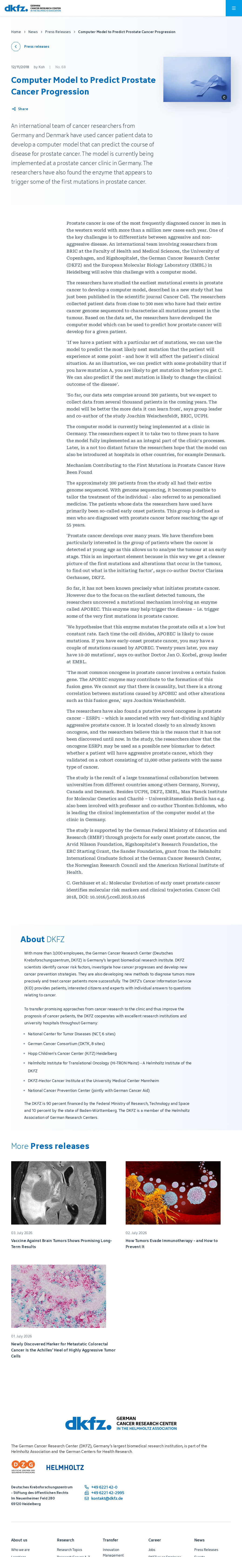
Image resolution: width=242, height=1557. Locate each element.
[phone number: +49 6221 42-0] (104, 1487)
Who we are (20, 1549)
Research (65, 1540)
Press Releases (206, 1549)
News (199, 1540)
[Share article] (20, 109)
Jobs (151, 1549)
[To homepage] (33, 8)
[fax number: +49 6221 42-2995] (104, 1493)
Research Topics (69, 1549)
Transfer (110, 1540)
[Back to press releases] (30, 46)
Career (154, 1540)
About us (19, 1540)
